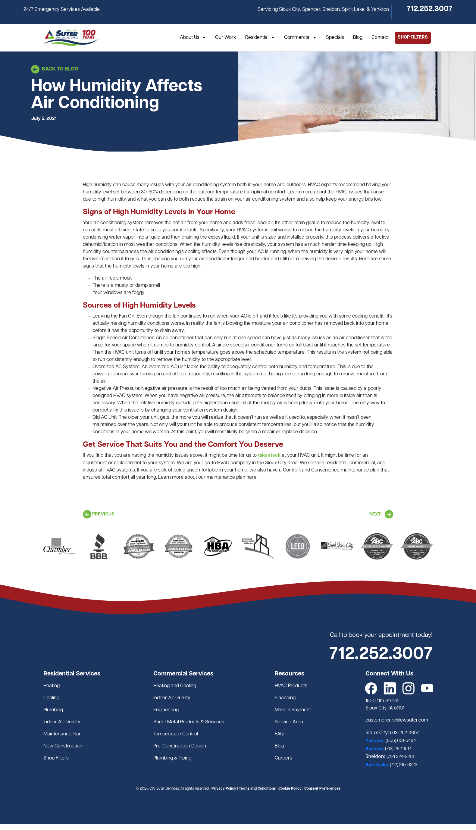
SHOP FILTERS (413, 37)
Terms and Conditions (257, 789)
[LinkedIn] (389, 688)
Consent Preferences (322, 789)
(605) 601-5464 (401, 741)
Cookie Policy (290, 789)
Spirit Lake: (377, 765)
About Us (193, 38)
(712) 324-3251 (400, 757)
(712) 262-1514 (398, 749)
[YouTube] (427, 688)
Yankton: (375, 741)
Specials (335, 37)
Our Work (225, 37)
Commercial (300, 38)
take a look (269, 455)
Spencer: (375, 749)
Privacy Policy (223, 789)
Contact (380, 37)
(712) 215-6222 (403, 765)
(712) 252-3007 (404, 733)
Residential (260, 38)
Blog (357, 37)
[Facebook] (371, 688)
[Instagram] (408, 688)
